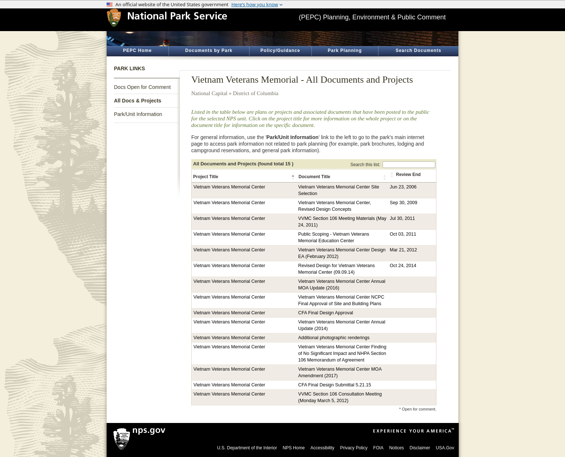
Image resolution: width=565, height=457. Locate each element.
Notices (396, 447)
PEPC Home (137, 50)
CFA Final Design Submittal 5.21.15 (334, 384)
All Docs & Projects (137, 101)
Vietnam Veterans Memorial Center (229, 187)
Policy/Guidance (280, 50)
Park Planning (345, 50)
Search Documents (419, 50)
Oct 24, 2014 (403, 265)
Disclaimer (420, 447)
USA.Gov (445, 447)
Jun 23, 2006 (403, 187)
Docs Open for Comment (142, 87)
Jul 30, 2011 (402, 218)
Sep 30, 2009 (403, 202)
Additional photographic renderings (334, 337)
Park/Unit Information (138, 114)
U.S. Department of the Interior (247, 447)
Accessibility (322, 447)
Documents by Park (208, 50)
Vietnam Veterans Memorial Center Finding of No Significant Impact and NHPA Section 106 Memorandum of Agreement (342, 353)
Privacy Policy (354, 447)
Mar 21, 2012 (403, 249)
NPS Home (294, 447)
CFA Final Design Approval (325, 312)
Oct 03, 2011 (403, 234)
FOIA (378, 447)
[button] (293, 177)
